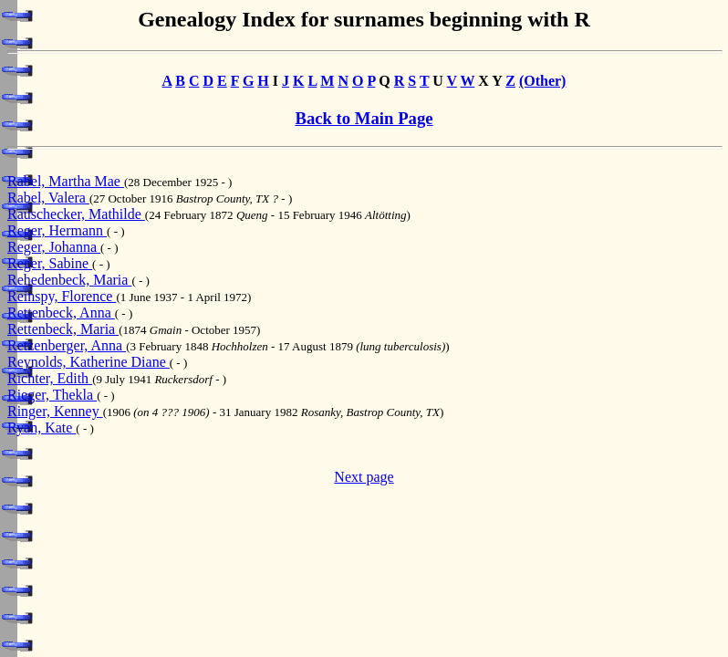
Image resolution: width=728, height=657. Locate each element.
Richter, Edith (49, 378)
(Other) (543, 81)
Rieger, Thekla (52, 394)
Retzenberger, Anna (66, 345)
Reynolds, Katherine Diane (88, 362)
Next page (363, 477)
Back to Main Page (363, 118)
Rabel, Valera (48, 197)
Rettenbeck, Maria (63, 329)
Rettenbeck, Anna (61, 312)
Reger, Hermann (57, 230)
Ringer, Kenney (55, 411)
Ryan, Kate (41, 427)
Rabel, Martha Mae (65, 181)
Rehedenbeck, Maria (69, 279)
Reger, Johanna (53, 247)
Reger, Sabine (49, 263)
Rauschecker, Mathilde (76, 214)
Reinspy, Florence (61, 296)
